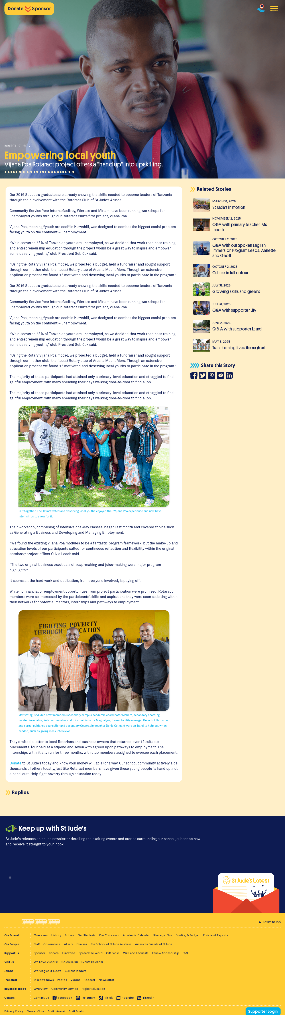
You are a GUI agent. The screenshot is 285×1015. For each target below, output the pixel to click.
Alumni (68, 944)
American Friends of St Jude (153, 944)
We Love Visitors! (46, 962)
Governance (52, 944)
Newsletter (106, 979)
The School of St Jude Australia (111, 944)
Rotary (69, 935)
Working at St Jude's (47, 970)
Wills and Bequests (136, 953)
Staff (37, 944)
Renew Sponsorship (165, 953)
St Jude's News (44, 979)
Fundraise (68, 953)
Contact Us (41, 997)
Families (82, 944)
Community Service (64, 988)
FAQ (185, 953)
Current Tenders (75, 970)
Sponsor (39, 953)
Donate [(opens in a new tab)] (15, 763)
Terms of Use (36, 1011)
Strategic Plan (162, 935)
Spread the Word (91, 953)
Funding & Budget (188, 935)
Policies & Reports (215, 935)
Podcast (89, 979)
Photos (62, 979)
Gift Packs (113, 953)
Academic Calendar (136, 935)
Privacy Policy (14, 1011)
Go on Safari (69, 962)
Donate (54, 953)
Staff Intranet (56, 1011)
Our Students (87, 935)
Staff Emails (76, 1011)
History (56, 935)
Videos (75, 979)
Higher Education (93, 988)
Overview (41, 935)
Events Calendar (92, 962)
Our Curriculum (109, 935)
